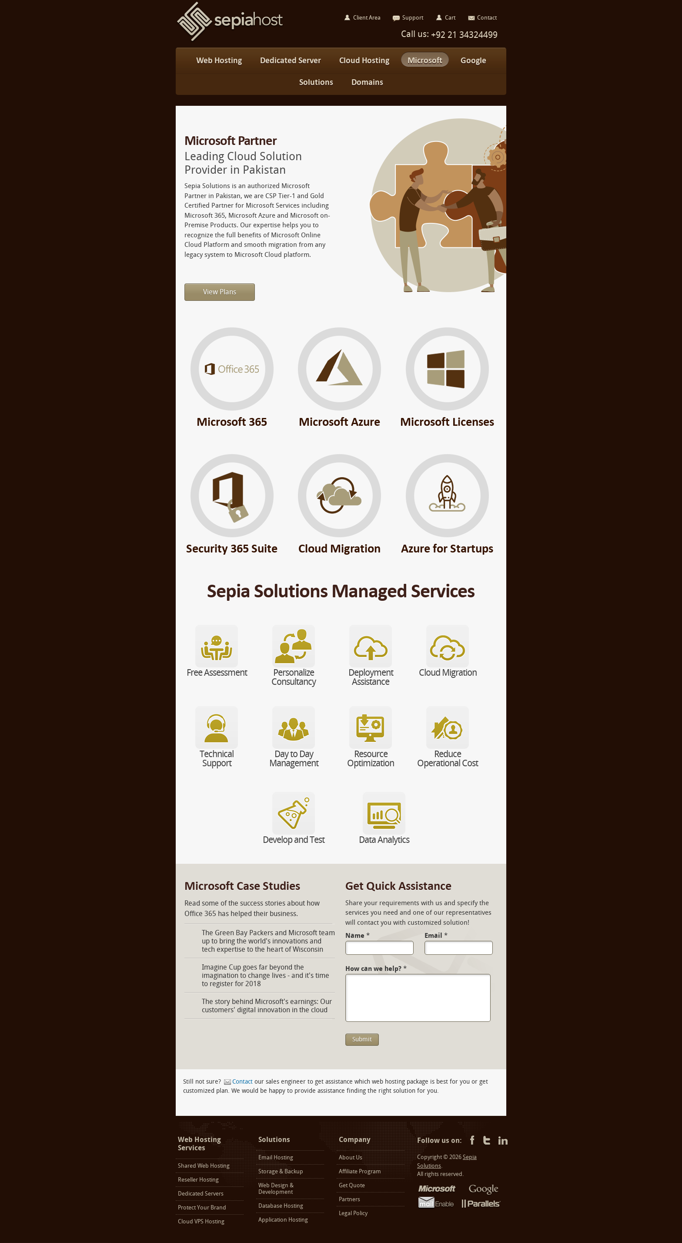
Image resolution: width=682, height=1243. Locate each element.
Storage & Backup (280, 1171)
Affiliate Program (360, 1171)
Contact (242, 1081)
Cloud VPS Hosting (201, 1221)
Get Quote (352, 1185)
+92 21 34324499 (463, 35)
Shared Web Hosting (204, 1165)
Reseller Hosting (198, 1179)
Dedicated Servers (201, 1193)
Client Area (367, 17)
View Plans (219, 292)
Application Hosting (283, 1219)
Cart (450, 17)
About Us (350, 1157)
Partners (349, 1199)
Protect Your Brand (202, 1207)
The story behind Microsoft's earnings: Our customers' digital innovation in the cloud (267, 1005)
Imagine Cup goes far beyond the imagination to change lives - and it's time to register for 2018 (265, 975)
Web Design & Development (276, 1188)
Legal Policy (353, 1213)
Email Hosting (275, 1157)
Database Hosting (280, 1206)
